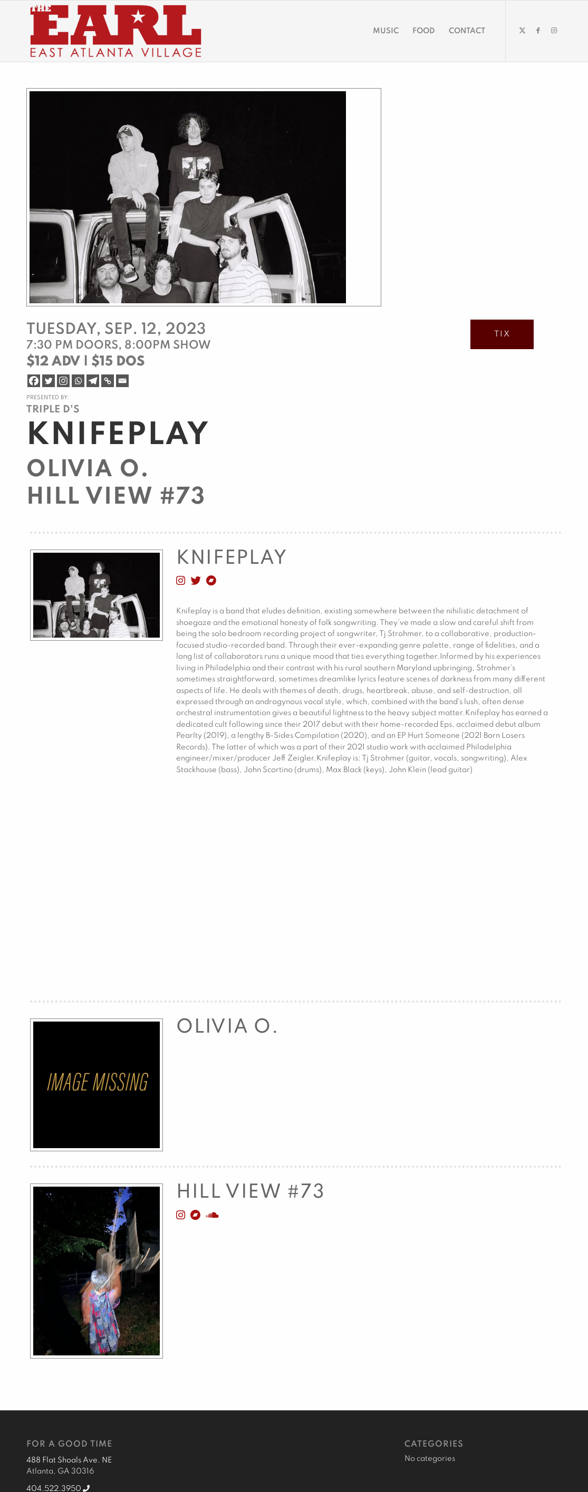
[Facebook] (33, 380)
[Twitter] (48, 380)
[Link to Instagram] (554, 30)
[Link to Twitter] (522, 30)
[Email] (122, 380)
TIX (502, 334)
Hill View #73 (116, 497)
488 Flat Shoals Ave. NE (69, 1460)
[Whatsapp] (78, 380)
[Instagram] (63, 380)
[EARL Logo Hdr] (115, 31)
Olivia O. (88, 470)
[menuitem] (386, 31)
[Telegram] (92, 380)
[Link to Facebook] (538, 30)
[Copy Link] (107, 380)
